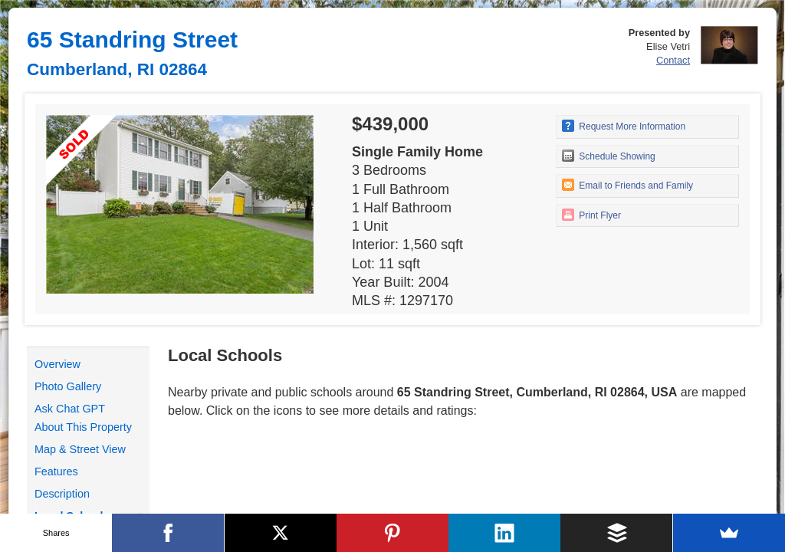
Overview (57, 364)
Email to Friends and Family (627, 185)
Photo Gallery (67, 386)
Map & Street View (80, 449)
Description (62, 494)
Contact (673, 60)
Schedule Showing (608, 156)
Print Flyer (591, 215)
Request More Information (623, 126)
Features (56, 471)
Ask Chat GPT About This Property (83, 417)
